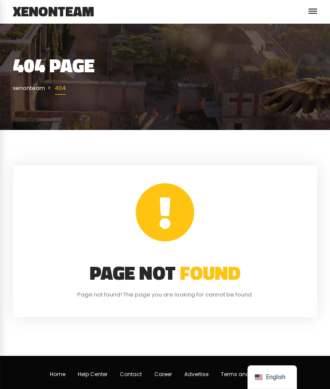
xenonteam (53, 11)
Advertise (196, 374)
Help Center (92, 374)
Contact (131, 374)
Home (57, 374)
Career (163, 374)
